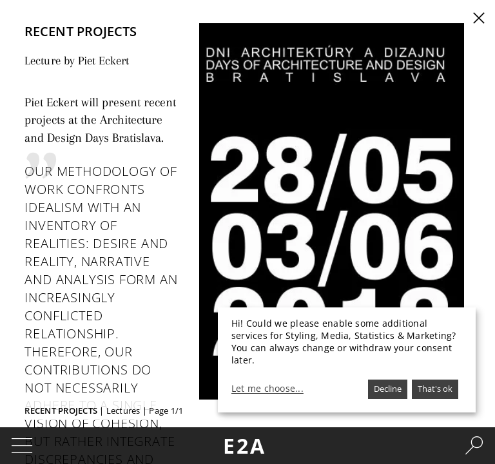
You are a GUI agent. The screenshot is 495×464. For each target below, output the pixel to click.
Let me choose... (267, 388)
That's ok (435, 388)
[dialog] (347, 359)
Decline (388, 388)
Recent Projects (60, 410)
